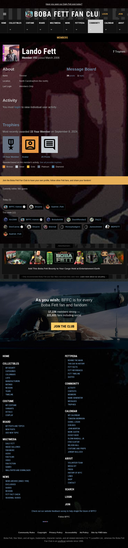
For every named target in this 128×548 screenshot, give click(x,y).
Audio (8, 453)
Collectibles (15, 26)
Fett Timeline (74, 374)
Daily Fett (10, 443)
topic (80, 75)
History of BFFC (75, 473)
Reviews (9, 388)
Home (3, 23)
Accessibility (71, 532)
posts (71, 75)
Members (62, 37)
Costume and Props (77, 448)
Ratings (8, 384)
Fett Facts (72, 367)
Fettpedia (79, 26)
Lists (7, 378)
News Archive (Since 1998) (17, 481)
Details (8, 412)
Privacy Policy (56, 532)
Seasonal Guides (13, 498)
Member (27, 57)
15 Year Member (11, 147)
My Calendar (74, 415)
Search (69, 489)
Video (7, 460)
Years (8, 391)
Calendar (109, 26)
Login (105, 14)
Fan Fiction (10, 463)
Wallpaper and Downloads (17, 470)
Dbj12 (95, 220)
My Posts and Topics (14, 426)
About (121, 26)
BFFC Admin (14, 207)
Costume (30, 26)
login (17, 107)
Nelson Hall (73, 445)
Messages (72, 401)
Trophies (119, 51)
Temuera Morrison (76, 418)
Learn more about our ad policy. (92, 277)
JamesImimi (93, 227)
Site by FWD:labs (99, 532)
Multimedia (55, 26)
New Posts (10, 429)
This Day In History (76, 364)
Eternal (49, 227)
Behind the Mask (75, 360)
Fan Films (9, 457)
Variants (9, 408)
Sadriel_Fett (55, 207)
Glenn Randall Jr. (76, 438)
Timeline (9, 394)
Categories (10, 371)
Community (94, 26)
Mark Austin (73, 432)
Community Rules (26, 532)
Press (70, 469)
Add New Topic (12, 433)
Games (8, 467)
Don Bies (71, 425)
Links (70, 476)
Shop (70, 479)
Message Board (81, 69)
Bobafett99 (54, 220)
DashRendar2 (76, 220)
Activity (71, 388)
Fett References (75, 370)
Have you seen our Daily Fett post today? (64, 4)
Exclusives (10, 484)
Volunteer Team (75, 463)
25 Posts (49, 147)
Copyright (42, 532)
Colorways (10, 374)
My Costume (10, 405)
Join (120, 14)
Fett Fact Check (12, 494)
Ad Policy (84, 532)
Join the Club (64, 326)
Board (42, 26)
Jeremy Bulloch (75, 452)
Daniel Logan (74, 422)
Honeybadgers (70, 227)
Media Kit (72, 466)
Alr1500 (10, 220)
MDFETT (112, 227)
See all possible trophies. (51, 162)
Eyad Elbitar (73, 442)
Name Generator (75, 398)
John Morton (74, 428)
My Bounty (10, 368)
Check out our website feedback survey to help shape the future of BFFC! (64, 511)
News (67, 26)
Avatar (30, 147)
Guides (8, 488)
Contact (72, 483)
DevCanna (13, 227)
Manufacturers (12, 381)
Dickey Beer (73, 435)
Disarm (35, 207)
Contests (72, 391)
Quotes (71, 377)
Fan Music (9, 450)
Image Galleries (12, 447)
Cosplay (9, 415)
